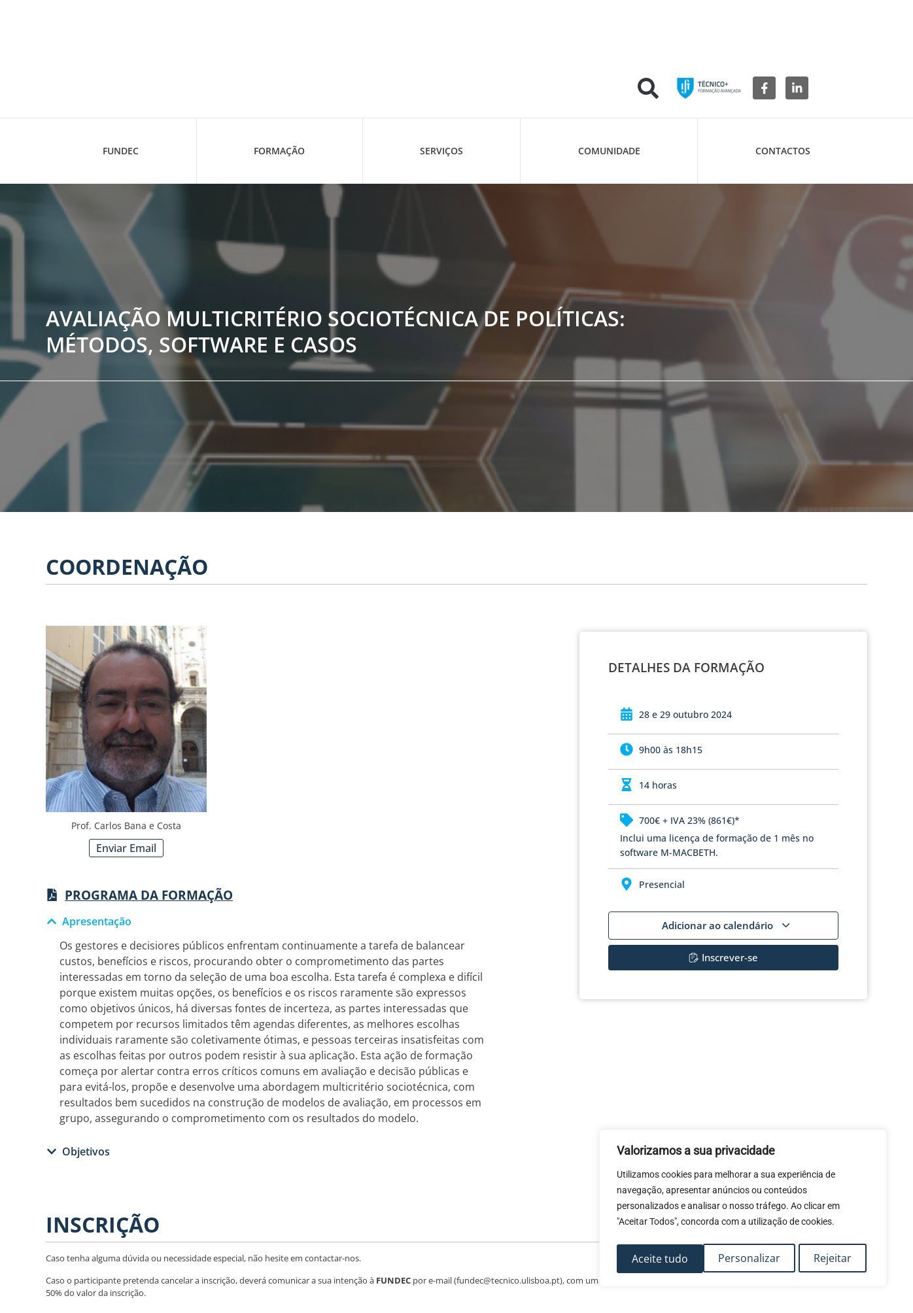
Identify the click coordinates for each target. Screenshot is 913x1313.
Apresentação (96, 921)
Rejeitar (746, 1259)
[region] (743, 1210)
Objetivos (86, 1151)
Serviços (441, 151)
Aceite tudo (827, 1259)
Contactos (782, 151)
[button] (648, 88)
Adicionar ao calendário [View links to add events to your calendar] (726, 925)
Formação (279, 151)
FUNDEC (121, 151)
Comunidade (609, 151)
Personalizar (662, 1259)
